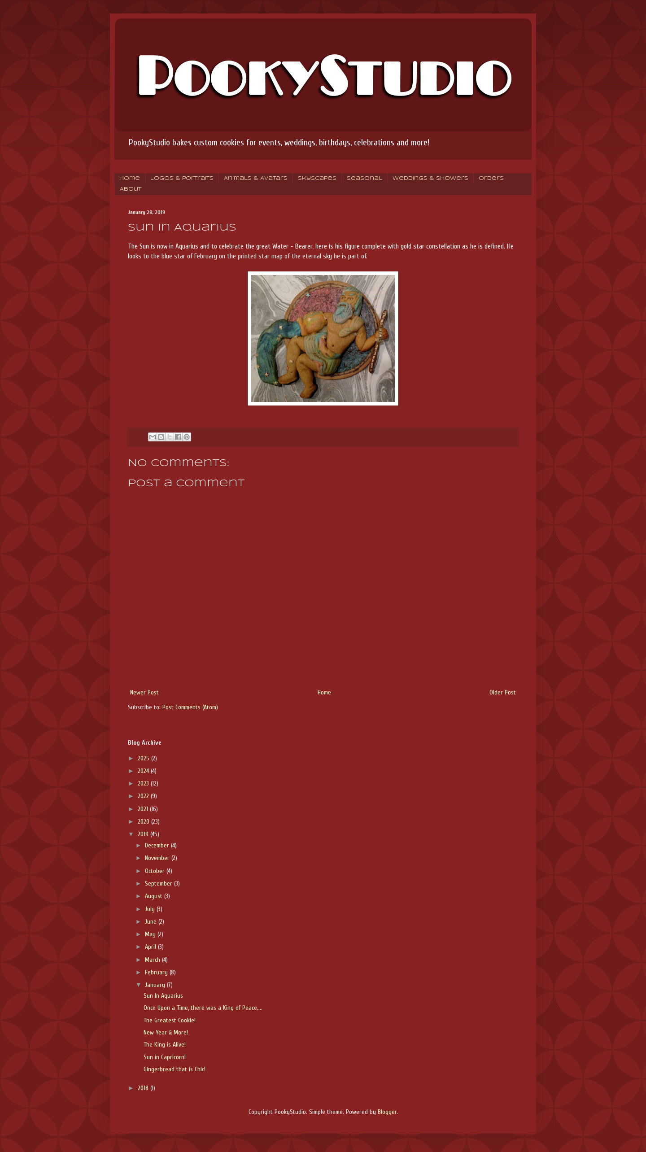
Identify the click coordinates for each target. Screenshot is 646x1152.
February (157, 972)
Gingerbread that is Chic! (174, 1069)
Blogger (387, 1112)
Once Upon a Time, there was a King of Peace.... (203, 1008)
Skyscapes (317, 178)
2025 (144, 758)
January (156, 985)
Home (129, 178)
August (154, 896)
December (158, 845)
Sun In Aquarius (163, 995)
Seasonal (364, 178)
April (151, 947)
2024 (144, 771)
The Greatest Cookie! (170, 1020)
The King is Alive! (165, 1044)
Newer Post (144, 692)
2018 (144, 1088)
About (130, 189)
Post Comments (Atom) (190, 707)
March (153, 960)
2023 (144, 783)
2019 (144, 834)
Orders (491, 178)
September (159, 883)
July (151, 909)
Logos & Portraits (182, 178)
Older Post (502, 692)
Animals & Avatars (256, 178)
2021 (144, 809)
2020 (144, 821)
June (151, 921)
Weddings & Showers (430, 178)
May (151, 934)
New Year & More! (166, 1032)
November (158, 858)
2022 (144, 796)
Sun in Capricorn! (165, 1057)
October (155, 871)
